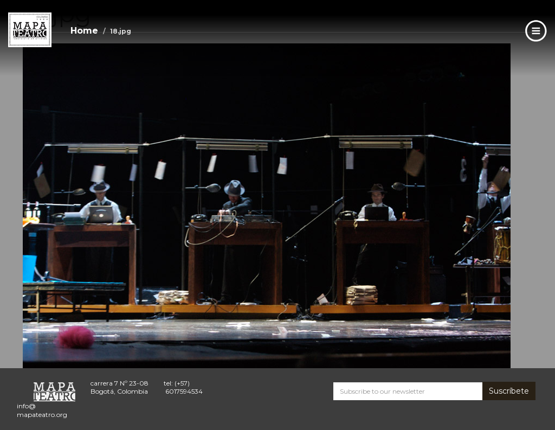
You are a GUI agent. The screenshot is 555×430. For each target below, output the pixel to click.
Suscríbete (509, 391)
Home (84, 30)
